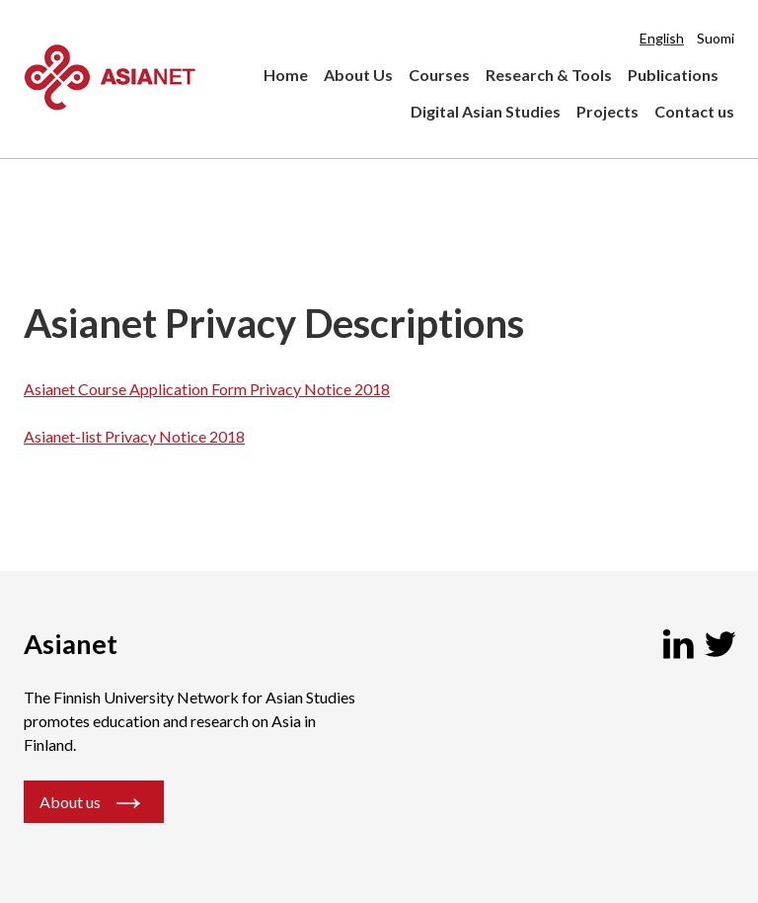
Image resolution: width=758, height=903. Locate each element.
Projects (607, 111)
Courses (439, 74)
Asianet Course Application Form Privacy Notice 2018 (207, 388)
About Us (358, 74)
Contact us (694, 111)
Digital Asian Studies (486, 111)
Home (286, 74)
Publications (673, 74)
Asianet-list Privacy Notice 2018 (134, 436)
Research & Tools (549, 74)
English (662, 38)
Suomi (715, 38)
